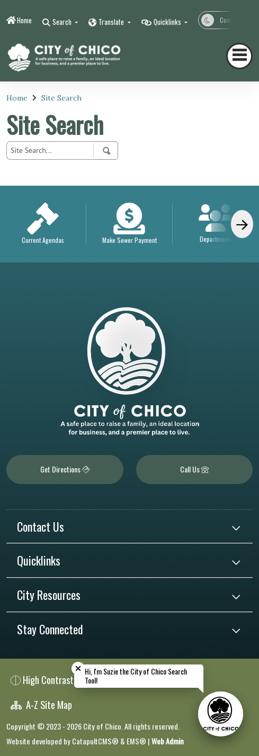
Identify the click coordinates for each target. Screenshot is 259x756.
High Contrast (48, 679)
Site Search (61, 98)
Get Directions (65, 469)
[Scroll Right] (242, 224)
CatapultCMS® (95, 740)
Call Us (194, 469)
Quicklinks (38, 560)
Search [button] (62, 21)
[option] (43, 224)
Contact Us (40, 526)
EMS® (136, 740)
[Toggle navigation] (239, 56)
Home (24, 20)
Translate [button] (112, 21)
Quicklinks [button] (168, 21)
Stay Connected (50, 629)
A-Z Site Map (41, 704)
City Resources (49, 594)
